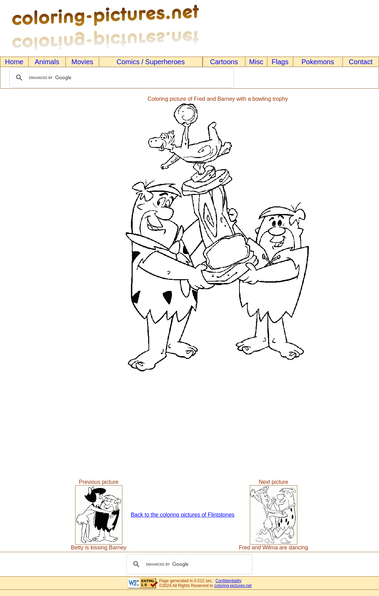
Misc (256, 62)
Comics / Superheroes (150, 62)
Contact (360, 62)
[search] (120, 78)
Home (14, 62)
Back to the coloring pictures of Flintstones (183, 515)
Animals (47, 62)
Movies (82, 62)
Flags (280, 62)
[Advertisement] (28, 235)
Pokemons (317, 62)
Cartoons (224, 62)
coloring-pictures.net (233, 585)
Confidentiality (228, 580)
